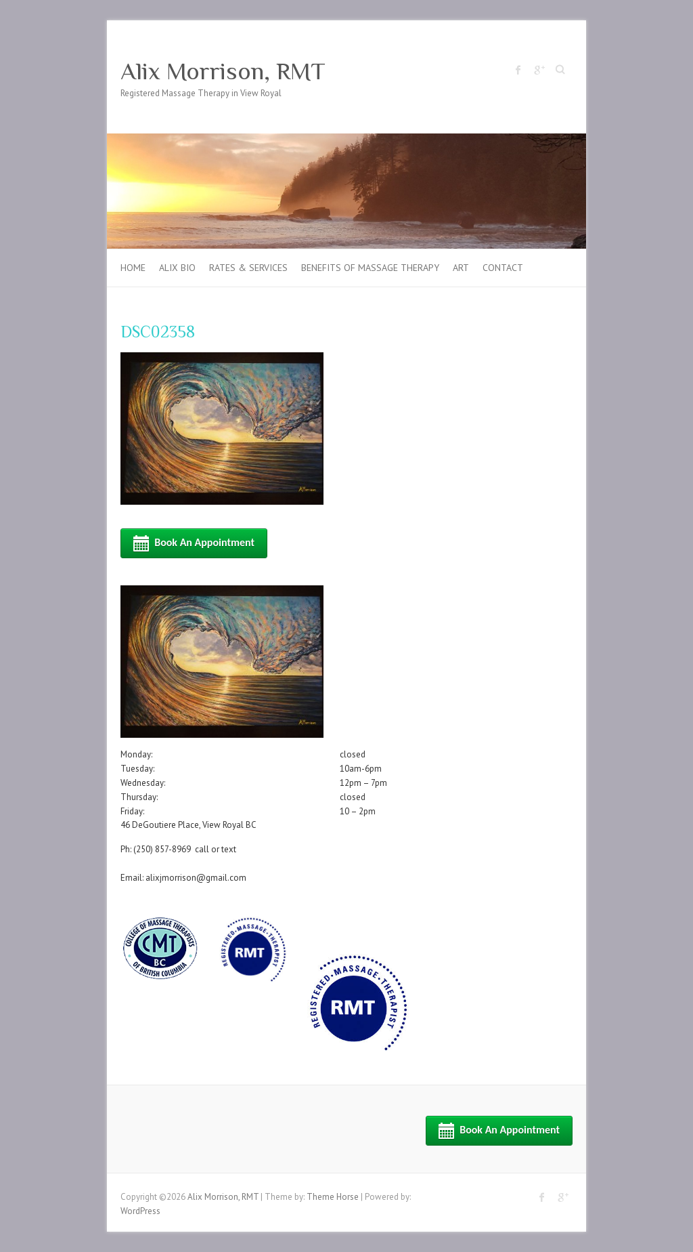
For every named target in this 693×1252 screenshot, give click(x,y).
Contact (503, 268)
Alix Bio (177, 268)
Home (133, 268)
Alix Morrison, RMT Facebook (518, 70)
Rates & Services (248, 268)
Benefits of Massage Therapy (370, 268)
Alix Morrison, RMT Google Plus (539, 70)
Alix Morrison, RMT (223, 71)
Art (461, 268)
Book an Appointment (193, 543)
